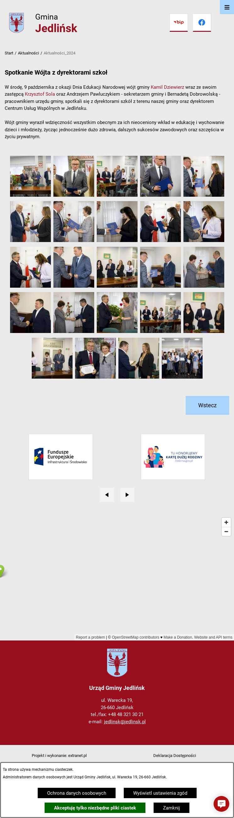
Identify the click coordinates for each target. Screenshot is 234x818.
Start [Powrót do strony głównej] (9, 53)
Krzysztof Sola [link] (40, 94)
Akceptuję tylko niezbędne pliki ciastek (95, 808)
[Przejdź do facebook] (202, 23)
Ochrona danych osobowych (76, 793)
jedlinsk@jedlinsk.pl (125, 722)
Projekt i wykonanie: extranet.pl (59, 755)
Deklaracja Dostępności (174, 755)
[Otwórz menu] (227, 7)
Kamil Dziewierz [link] (167, 87)
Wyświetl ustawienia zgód (160, 793)
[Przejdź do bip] (179, 23)
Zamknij (171, 808)
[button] (30, 195)
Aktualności (28, 53)
